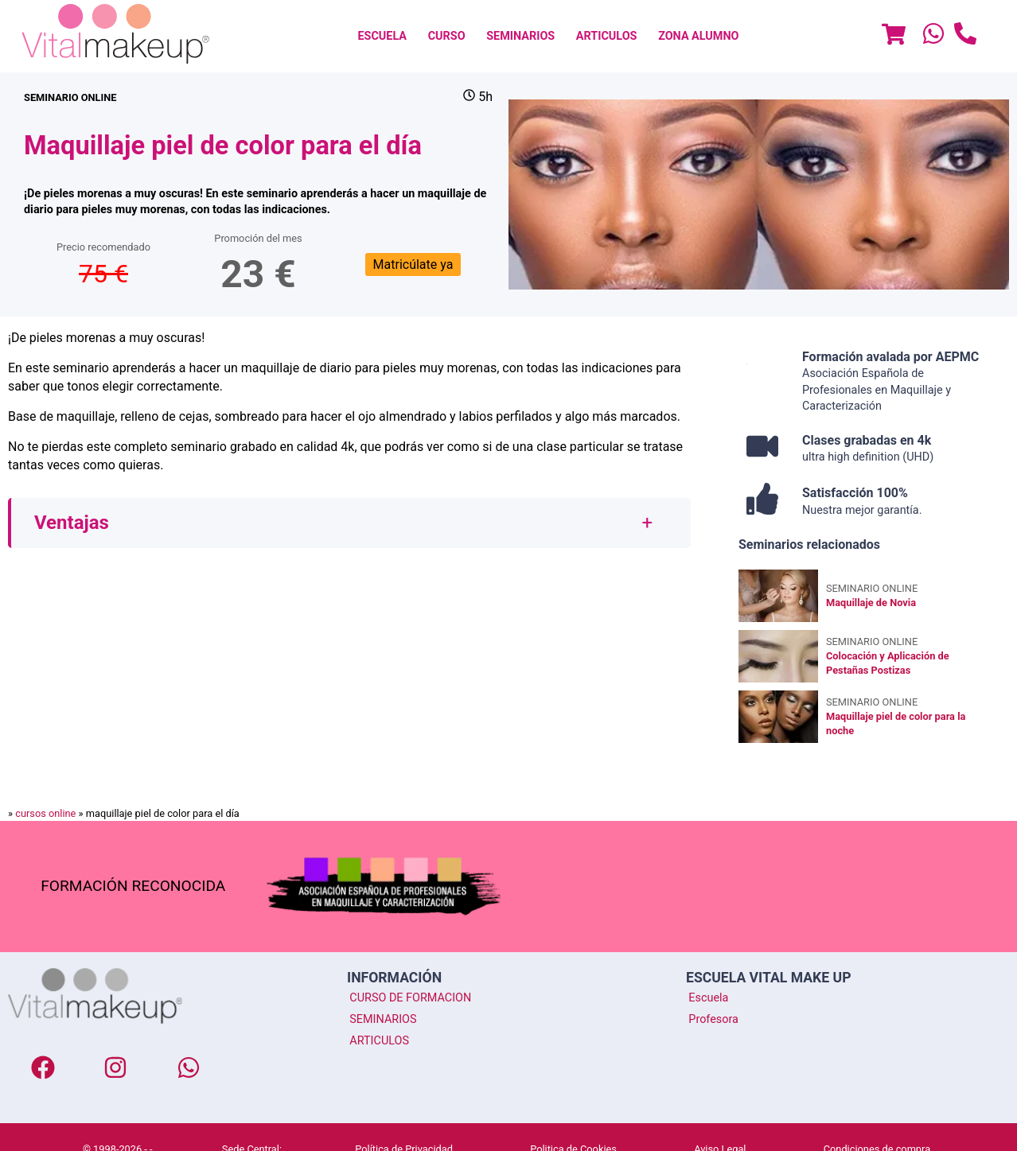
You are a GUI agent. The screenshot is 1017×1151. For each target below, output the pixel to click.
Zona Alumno (698, 36)
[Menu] (893, 36)
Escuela (708, 998)
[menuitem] (382, 36)
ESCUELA (382, 36)
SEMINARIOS (520, 36)
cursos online (45, 813)
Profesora (713, 1018)
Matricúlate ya (413, 264)
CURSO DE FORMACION (410, 998)
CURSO (447, 36)
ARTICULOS (606, 36)
